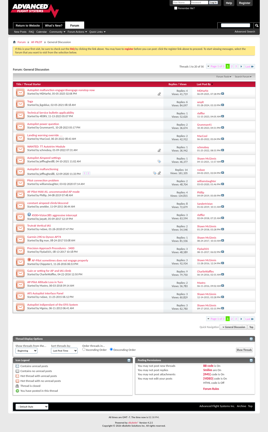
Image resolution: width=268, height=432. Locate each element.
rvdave (43, 229)
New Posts (20, 31)
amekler (44, 206)
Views (183, 84)
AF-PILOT (36, 42)
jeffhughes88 (47, 161)
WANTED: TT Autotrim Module (46, 146)
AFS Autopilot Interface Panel (45, 293)
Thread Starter (32, 84)
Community (56, 31)
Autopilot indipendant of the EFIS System (52, 304)
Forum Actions (76, 31)
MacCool (45, 138)
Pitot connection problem (43, 180)
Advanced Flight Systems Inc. (217, 406)
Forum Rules (211, 389)
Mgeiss (44, 308)
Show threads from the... (31, 346)
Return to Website (28, 25)
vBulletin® (133, 422)
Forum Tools (223, 76)
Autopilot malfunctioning (42, 169)
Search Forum (242, 76)
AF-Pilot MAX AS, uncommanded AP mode (53, 191)
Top (251, 327)
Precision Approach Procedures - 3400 (50, 248)
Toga (30, 101)
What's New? (53, 25)
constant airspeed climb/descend (47, 203)
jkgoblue (45, 105)
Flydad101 (45, 251)
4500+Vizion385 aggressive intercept (54, 215)
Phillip (43, 195)
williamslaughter (49, 184)
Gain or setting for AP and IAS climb (49, 270)
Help (229, 3)
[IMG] (207, 374)
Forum (74, 25)
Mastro (44, 285)
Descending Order (123, 350)
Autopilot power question (43, 124)
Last (249, 66)
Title (18, 84)
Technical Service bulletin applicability (50, 112)
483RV (43, 116)
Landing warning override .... (45, 135)
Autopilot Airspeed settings (44, 158)
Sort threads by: (61, 346)
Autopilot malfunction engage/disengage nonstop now (61, 90)
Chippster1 (46, 264)
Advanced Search (245, 31)
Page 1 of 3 (217, 66)
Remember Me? (184, 8)
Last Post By (205, 84)
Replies (173, 84)
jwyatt (43, 218)
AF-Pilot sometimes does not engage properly (60, 260)
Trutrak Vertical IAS (39, 225)
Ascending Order (94, 350)
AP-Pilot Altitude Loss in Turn (45, 282)
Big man (44, 240)
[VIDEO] (208, 378)
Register (244, 3)
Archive (241, 406)
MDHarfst (45, 93)
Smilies (207, 370)
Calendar (41, 31)
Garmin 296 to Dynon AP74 (44, 237)
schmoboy (45, 150)
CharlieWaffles (48, 274)
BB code (208, 366)
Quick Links (96, 31)
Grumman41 (47, 127)
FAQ (31, 31)
